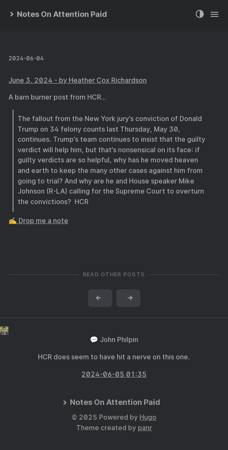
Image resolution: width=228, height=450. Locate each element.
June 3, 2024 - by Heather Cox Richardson (77, 80)
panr (145, 428)
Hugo (147, 417)
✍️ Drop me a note (38, 221)
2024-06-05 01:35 (114, 374)
